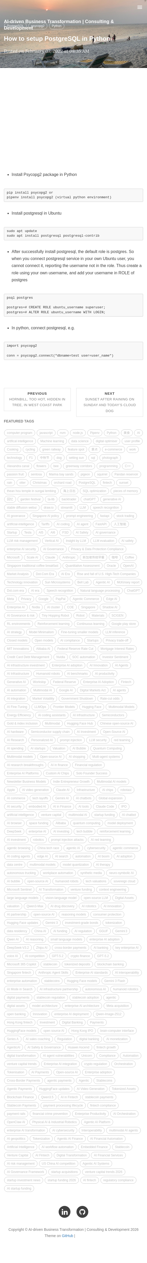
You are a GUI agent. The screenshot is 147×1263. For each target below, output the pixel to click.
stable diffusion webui (22, 507)
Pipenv (95, 433)
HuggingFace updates (54, 1089)
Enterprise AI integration (60, 1064)
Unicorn (86, 1055)
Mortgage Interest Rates (117, 649)
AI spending (15, 748)
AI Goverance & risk (21, 615)
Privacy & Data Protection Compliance (97, 549)
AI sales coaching (38, 1039)
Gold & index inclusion (22, 723)
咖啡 (115, 557)
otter (22, 482)
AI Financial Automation (106, 1139)
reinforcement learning (115, 831)
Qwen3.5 (47, 1097)
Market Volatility (43, 698)
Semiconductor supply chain (50, 732)
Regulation (64, 1039)
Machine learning (52, 441)
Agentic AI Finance (70, 1139)
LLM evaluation (103, 541)
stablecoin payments (99, 1097)
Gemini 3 (51, 923)
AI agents (119, 690)
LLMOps (40, 707)
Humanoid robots (48, 673)
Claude (50, 557)
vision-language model (60, 898)
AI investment (16, 840)
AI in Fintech (69, 1097)
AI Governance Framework (25, 1172)
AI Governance (53, 549)
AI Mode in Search (20, 989)
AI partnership (16, 914)
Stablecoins (104, 1080)
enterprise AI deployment (71, 1014)
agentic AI (73, 848)
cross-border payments (71, 948)
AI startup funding (19, 1188)
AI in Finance (62, 806)
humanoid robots (66, 881)
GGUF (103, 931)
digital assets (16, 1006)
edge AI (42, 856)
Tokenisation (15, 1072)
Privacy (26, 599)
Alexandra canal (18, 466)
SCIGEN (117, 615)
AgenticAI (13, 1047)
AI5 (41, 532)
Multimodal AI (42, 690)
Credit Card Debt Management (28, 657)
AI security (14, 806)
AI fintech (89, 1180)
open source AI (53, 1031)
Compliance (107, 1055)
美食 (127, 433)
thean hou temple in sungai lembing (31, 491)
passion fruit (15, 474)
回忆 (10, 499)
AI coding (63, 524)
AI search (61, 856)
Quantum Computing (107, 748)
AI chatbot (129, 815)
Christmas (40, 482)
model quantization (76, 864)
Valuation (59, 748)
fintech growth (106, 1047)
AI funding (60, 931)
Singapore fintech (19, 972)
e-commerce (113, 449)
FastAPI (101, 524)
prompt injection (71, 740)
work (132, 449)
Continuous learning (90, 624)
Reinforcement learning (53, 624)
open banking (16, 1014)
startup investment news (23, 1180)
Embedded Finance (94, 1147)
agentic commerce (125, 848)
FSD (65, 532)
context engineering (112, 889)
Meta (10, 599)
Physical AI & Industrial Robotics (54, 1122)
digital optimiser (106, 441)
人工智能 (120, 524)
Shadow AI (110, 607)
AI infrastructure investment (26, 665)
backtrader (69, 499)
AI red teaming (101, 840)
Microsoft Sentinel (19, 889)
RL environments (18, 624)
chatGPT (89, 499)
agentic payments (59, 1080)
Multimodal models (20, 757)
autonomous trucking (21, 873)
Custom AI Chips (57, 773)
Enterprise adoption (98, 1072)
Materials (98, 615)
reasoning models (73, 914)
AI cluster (53, 607)
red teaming (122, 740)
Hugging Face (92, 707)
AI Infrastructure (18, 673)
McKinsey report (128, 582)
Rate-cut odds (110, 698)
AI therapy (103, 864)
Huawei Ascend (78, 1047)
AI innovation (112, 906)
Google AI (66, 690)
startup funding (104, 815)
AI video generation (35, 790)
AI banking (101, 948)
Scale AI (32, 557)
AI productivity (104, 673)
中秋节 (44, 458)
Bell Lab (83, 582)
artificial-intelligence (20, 524)
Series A (13, 1039)
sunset (123, 482)
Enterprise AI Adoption (98, 682)
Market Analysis (18, 574)
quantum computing (86, 823)
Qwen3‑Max (35, 906)
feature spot (76, 449)
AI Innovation (99, 665)
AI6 (52, 532)
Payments (97, 1022)
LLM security (98, 740)
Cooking (12, 449)
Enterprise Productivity (90, 1114)
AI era (35, 590)
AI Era (65, 574)
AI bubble (13, 881)
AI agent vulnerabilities (58, 1055)
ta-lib (51, 499)
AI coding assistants (52, 715)
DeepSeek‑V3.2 (18, 948)
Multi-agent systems (106, 757)
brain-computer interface (117, 1031)
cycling (30, 449)
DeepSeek (14, 831)
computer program (19, 433)
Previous (37, 399)
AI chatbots (83, 798)
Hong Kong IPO (82, 1031)
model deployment (120, 823)
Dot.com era (15, 590)
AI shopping (77, 757)
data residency (17, 931)
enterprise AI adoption (104, 939)
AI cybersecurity (63, 1130)
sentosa (36, 474)
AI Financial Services (108, 1155)
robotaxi (125, 790)
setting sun (76, 458)
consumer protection (107, 914)
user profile (132, 441)
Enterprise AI (16, 607)
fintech (107, 482)
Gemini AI (62, 798)
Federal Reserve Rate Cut (75, 649)
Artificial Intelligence (20, 1147)
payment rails (16, 1114)
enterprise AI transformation (26, 1130)
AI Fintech (42, 1155)
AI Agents (121, 665)
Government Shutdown (77, 698)
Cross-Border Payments (23, 1080)
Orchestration (123, 1064)
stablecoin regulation (51, 997)
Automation (130, 1055)
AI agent (82, 524)
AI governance (105, 532)
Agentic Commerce (86, 599)
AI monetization (117, 1039)
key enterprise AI (126, 948)
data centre (14, 864)
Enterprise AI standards (91, 972)
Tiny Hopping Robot (55, 615)
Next (109, 402)
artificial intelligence (20, 815)
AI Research (15, 740)
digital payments (18, 997)
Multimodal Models (121, 707)
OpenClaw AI (16, 1122)
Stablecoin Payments (21, 1105)
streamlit (66, 507)
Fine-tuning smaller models (79, 632)
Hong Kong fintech (20, 1022)
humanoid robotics (125, 989)
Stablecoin (122, 1147)
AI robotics (89, 906)
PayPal (60, 599)
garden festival (30, 499)
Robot (80, 615)
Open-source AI (50, 757)
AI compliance (70, 640)
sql (93, 458)
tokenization (113, 923)
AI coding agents (18, 856)
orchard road (63, 482)
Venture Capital (17, 1155)
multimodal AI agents (123, 1130)
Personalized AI (42, 740)
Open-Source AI (114, 732)
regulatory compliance (118, 1180)
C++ (128, 466)
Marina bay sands (61, 474)
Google (43, 599)
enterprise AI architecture (82, 1006)
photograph (110, 458)
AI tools (83, 806)
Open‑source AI (67, 1072)
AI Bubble (79, 748)
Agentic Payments (19, 1089)
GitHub (67, 1236)
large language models (22, 898)
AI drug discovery (63, 906)
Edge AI (111, 599)
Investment (47, 1022)
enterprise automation (22, 981)
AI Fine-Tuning (17, 707)
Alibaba (61, 823)
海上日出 (69, 491)
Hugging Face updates (22, 923)
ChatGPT (133, 590)
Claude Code (105, 806)
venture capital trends (22, 1064)
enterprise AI (37, 831)
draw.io (48, 507)
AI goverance (16, 516)
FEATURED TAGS (19, 421)
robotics (38, 840)
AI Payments (40, 1072)
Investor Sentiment (115, 657)
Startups (93, 640)
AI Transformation (51, 889)
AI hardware (15, 732)
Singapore (88, 607)
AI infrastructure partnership (59, 989)
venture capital (51, 815)
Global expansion (111, 798)
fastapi (104, 516)
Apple (11, 790)
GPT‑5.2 (103, 956)
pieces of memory (125, 491)
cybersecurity (96, 848)
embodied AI (37, 806)
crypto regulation (95, 1064)
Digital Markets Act (92, 690)
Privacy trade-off (117, 640)
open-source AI (44, 914)
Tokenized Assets (124, 1089)
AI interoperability (127, 972)
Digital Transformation (72, 1155)
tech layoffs (40, 798)
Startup (12, 532)
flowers (41, 466)
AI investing (61, 831)
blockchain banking (110, 964)
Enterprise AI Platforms (23, 773)
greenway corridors (79, 466)
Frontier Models (64, 707)
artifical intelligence (20, 441)
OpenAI (128, 566)
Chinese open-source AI (116, 723)
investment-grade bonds (81, 923)
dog (59, 458)
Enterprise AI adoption (67, 665)
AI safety (127, 541)
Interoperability (92, 1130)
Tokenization (41, 1139)
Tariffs (45, 524)
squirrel (102, 474)
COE (70, 607)
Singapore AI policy (46, 516)
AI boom (104, 856)
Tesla (28, 532)
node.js (78, 433)
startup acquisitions (64, 1172)
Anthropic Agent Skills (53, 972)
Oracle (111, 566)
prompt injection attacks (67, 840)
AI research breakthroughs (25, 765)
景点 (94, 449)
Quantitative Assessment (82, 566)
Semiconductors (113, 715)
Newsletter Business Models (26, 781)
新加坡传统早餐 (93, 557)
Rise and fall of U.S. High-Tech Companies (106, 574)
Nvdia (36, 607)
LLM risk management (22, 541)
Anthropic (68, 557)
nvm (63, 433)
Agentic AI (103, 582)
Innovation (40, 1014)
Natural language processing (100, 590)
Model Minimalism (41, 632)
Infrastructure (86, 790)
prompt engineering (79, 516)
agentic (111, 997)
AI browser (14, 823)
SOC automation (83, 657)
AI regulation (83, 931)
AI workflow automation (58, 1147)
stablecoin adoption (85, 997)
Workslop (39, 682)
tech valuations (96, 881)
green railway (51, 449)
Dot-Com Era (45, 574)
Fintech (126, 682)
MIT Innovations (18, 649)
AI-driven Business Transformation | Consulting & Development (59, 24)
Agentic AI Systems (96, 1163)
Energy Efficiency (19, 715)
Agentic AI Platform (97, 1122)
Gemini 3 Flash (114, 981)
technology (14, 458)
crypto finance (80, 956)
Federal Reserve (64, 682)
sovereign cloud (124, 881)
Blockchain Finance (20, 1097)
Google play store (124, 624)
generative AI (112, 499)
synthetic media (91, 873)
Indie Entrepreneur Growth (71, 781)
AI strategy (14, 632)
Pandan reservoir (126, 474)
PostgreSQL (87, 482)
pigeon (85, 474)
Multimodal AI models (111, 781)
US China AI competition (58, 1163)
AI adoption (124, 856)
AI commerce (16, 798)
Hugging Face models (82, 981)
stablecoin (50, 964)
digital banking (89, 1039)
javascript (46, 433)
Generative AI (16, 682)
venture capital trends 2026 (103, 1172)
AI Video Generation (91, 1089)
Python (111, 433)
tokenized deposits (77, 964)
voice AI (12, 956)
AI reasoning (34, 939)
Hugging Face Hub (80, 723)
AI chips (107, 790)
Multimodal (52, 723)
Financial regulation (88, 765)
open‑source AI (37, 881)
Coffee (129, 557)
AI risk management (21, 1163)
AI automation (16, 690)
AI (138, 433)
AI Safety (82, 532)
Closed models (17, 640)
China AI (40, 931)
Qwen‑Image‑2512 (108, 1014)
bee (56, 466)
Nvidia (60, 657)
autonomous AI (95, 989)
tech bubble (84, 831)
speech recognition (106, 507)
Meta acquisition (117, 1006)
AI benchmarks (77, 673)
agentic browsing (18, 848)
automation (83, 856)
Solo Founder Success (91, 773)
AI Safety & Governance (44, 1047)
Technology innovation (22, 582)
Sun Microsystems (57, 582)
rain (9, 482)
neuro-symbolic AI (121, 873)
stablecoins (52, 981)
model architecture (45, 1006)
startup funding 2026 (62, 1180)
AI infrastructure (84, 715)
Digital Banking (72, 1022)
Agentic (84, 1080)
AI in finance (59, 765)
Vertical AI (52, 541)
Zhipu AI (42, 948)
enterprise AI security (21, 549)
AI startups (37, 748)
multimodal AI (77, 815)
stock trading (125, 516)
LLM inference (115, 632)
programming (108, 466)
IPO (124, 806)
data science (80, 441)
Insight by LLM (76, 541)
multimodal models (43, 864)
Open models (44, 640)
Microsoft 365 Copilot (21, 964)
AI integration (16, 698)
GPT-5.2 (58, 956)
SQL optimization (94, 491)
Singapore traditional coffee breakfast (32, 566)
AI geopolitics (16, 1139)
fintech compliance (103, 1105)
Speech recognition (60, 590)
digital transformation (21, 1055)
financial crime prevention (50, 1114)
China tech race (48, 848)
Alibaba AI (43, 649)
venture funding (81, 889)
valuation (13, 906)
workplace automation (58, 873)
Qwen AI (13, 939)
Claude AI (62, 790)
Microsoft (13, 557)
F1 (31, 458)
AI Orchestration (124, 1114)
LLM (83, 507)
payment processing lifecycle (63, 1105)
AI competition (35, 956)
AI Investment (86, 732)
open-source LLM (96, 898)
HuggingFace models (21, 1031)
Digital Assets (124, 898)
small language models (66, 939)
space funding (38, 823)
